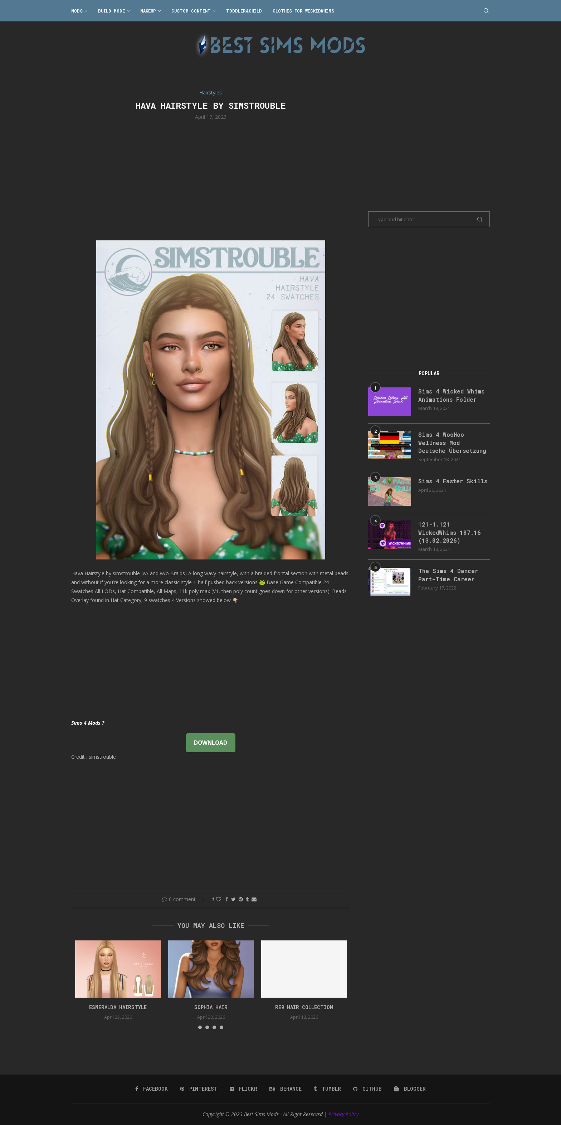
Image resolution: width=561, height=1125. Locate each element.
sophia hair (211, 1007)
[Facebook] (151, 1088)
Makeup (148, 11)
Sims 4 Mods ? (87, 722)
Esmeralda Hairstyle (118, 1007)
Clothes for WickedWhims (303, 11)
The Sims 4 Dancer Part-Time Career (448, 574)
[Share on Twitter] (233, 899)
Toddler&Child (244, 11)
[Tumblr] (327, 1088)
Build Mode (111, 11)
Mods (77, 11)
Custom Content (191, 11)
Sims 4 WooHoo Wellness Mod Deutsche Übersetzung (452, 442)
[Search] (486, 10)
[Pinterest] (199, 1088)
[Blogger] (410, 1088)
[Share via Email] (254, 899)
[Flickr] (243, 1088)
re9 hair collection (304, 1007)
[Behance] (285, 1088)
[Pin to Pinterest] (241, 899)
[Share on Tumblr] (247, 899)
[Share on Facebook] (226, 899)
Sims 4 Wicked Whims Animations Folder (451, 395)
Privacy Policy (343, 1114)
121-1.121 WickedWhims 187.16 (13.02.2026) (449, 532)
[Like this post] (218, 899)
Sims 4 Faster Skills (452, 481)
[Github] (367, 1088)
